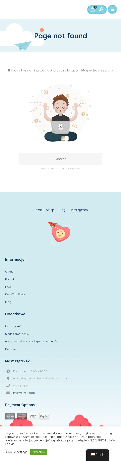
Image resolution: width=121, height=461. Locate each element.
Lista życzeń (79, 210)
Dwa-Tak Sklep (15, 294)
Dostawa (11, 349)
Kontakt (10, 279)
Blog (61, 210)
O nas (9, 271)
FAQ (8, 286)
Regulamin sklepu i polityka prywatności (31, 341)
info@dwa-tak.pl (24, 393)
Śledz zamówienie (17, 334)
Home (37, 210)
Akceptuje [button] (39, 451)
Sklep (50, 210)
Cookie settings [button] (16, 452)
